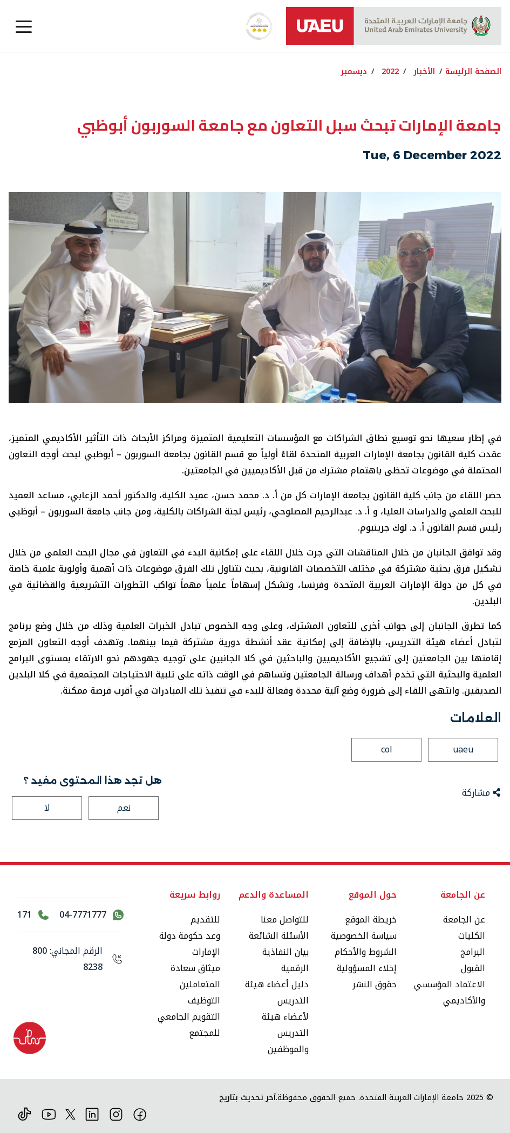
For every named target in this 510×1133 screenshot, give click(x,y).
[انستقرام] (116, 1113)
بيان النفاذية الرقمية (285, 960)
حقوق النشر (374, 984)
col (386, 749)
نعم (124, 807)
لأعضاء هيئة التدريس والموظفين (285, 1032)
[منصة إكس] (70, 1113)
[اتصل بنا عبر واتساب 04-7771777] (91, 915)
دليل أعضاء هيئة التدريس (277, 992)
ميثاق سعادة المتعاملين (195, 976)
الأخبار (424, 71)
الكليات (471, 935)
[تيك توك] (24, 1113)
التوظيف (204, 1000)
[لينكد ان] (92, 1113)
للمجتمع (204, 1033)
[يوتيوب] (49, 1113)
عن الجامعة (464, 919)
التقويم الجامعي (189, 1016)
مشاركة (481, 792)
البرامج (472, 952)
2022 (390, 71)
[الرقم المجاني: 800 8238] (70, 959)
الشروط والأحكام (366, 952)
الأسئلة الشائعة (279, 935)
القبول (473, 968)
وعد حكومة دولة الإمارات (189, 943)
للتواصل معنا (285, 919)
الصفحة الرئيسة (473, 71)
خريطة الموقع (371, 919)
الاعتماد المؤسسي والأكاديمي (449, 992)
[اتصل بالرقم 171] (33, 915)
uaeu (463, 749)
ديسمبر (354, 71)
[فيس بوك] (140, 1113)
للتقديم (205, 919)
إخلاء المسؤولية (367, 968)
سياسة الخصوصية (364, 935)
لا (47, 807)
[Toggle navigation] (24, 26)
